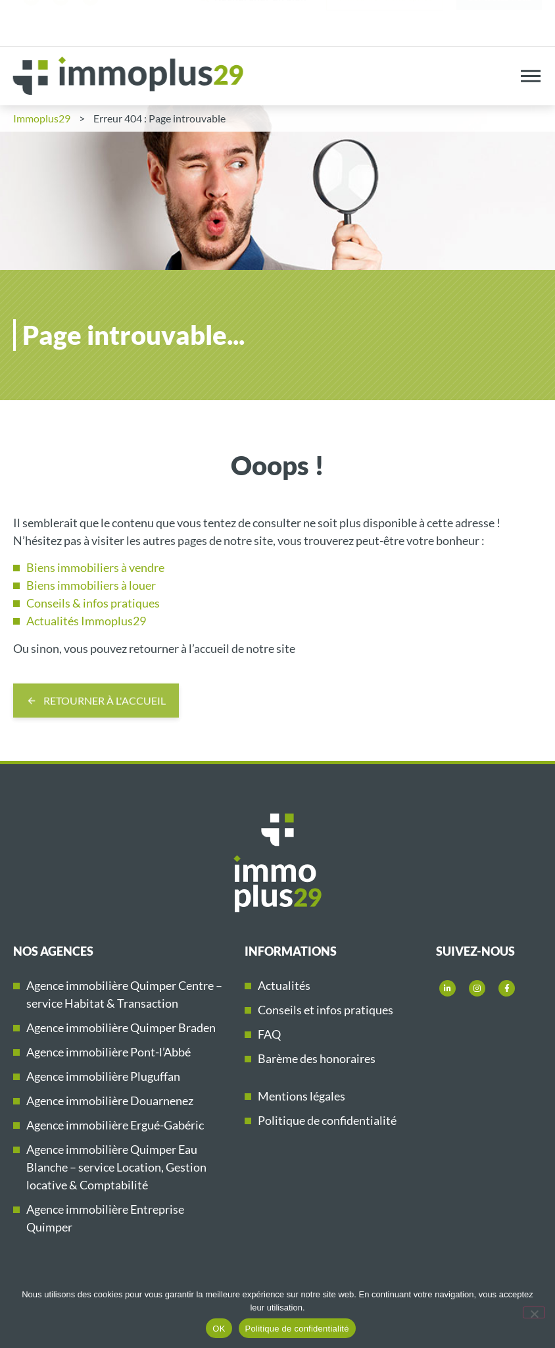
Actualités (284, 985)
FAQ (269, 1034)
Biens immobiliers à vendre (95, 567)
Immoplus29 (41, 118)
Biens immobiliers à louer (91, 585)
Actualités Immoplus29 (86, 620)
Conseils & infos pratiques (93, 603)
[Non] (534, 1312)
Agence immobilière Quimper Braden (121, 1027)
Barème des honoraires (316, 1058)
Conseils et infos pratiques (325, 1009)
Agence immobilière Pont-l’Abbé (108, 1052)
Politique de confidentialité (327, 1120)
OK (218, 1329)
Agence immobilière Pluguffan (103, 1076)
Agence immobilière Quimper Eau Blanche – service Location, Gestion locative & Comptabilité (116, 1167)
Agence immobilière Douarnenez (109, 1100)
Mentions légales (301, 1096)
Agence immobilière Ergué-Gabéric (115, 1125)
